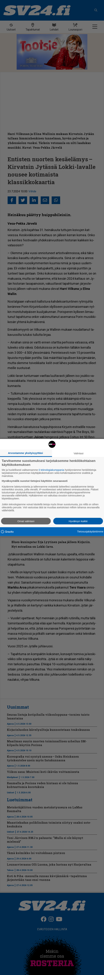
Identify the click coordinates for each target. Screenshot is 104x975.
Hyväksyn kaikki (78, 520)
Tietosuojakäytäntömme (90, 531)
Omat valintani (26, 520)
